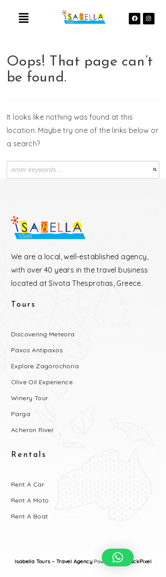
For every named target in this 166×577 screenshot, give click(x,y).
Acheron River (32, 430)
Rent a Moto (30, 500)
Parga (20, 414)
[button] (23, 18)
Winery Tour (29, 398)
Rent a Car (27, 484)
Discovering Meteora (43, 334)
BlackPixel (138, 561)
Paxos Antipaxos (37, 350)
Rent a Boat (29, 516)
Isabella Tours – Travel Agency (54, 561)
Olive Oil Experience (42, 382)
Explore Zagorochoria (45, 366)
